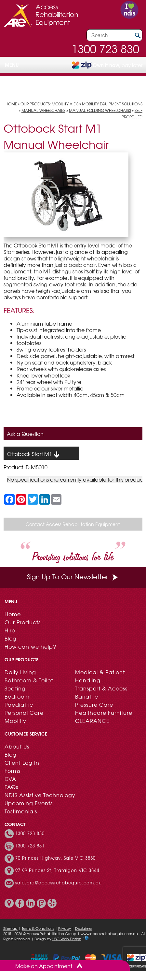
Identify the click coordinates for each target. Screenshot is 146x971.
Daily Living (20, 672)
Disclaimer (83, 928)
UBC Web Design (66, 938)
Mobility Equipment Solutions (112, 104)
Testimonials (21, 811)
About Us (17, 746)
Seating (15, 688)
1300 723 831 (30, 846)
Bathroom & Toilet (29, 680)
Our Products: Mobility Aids (49, 104)
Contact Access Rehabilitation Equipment (73, 524)
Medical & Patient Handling (100, 676)
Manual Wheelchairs (43, 110)
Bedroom (17, 696)
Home (11, 104)
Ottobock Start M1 (33, 454)
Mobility (15, 721)
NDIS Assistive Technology (40, 795)
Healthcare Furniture (103, 712)
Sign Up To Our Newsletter (73, 576)
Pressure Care (94, 704)
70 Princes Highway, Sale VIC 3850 (55, 858)
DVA (10, 779)
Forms (12, 770)
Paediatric (19, 704)
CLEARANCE (92, 721)
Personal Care (24, 712)
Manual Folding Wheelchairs (100, 110)
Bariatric (86, 696)
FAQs (11, 787)
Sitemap (10, 928)
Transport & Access (101, 688)
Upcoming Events (29, 803)
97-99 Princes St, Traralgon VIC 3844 (57, 870)
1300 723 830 (105, 49)
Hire (10, 630)
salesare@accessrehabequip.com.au (58, 883)
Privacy (64, 928)
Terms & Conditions (38, 928)
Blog (11, 638)
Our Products (23, 622)
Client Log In (22, 762)
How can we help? (30, 646)
